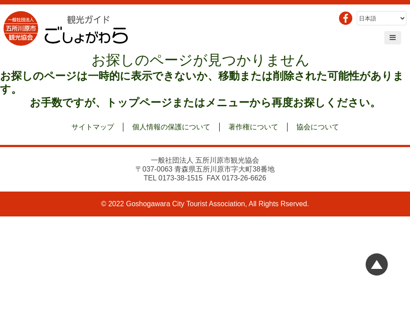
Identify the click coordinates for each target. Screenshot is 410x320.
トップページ (139, 102)
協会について (317, 127)
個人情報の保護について (171, 127)
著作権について (253, 127)
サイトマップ (92, 127)
